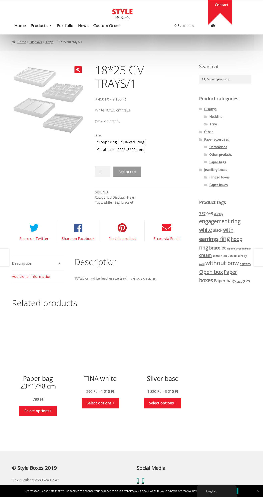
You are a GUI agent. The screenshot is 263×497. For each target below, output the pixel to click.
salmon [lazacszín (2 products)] (217, 256)
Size (98, 135)
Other (208, 132)
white (108, 202)
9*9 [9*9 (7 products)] (209, 213)
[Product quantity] (102, 172)
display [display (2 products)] (218, 214)
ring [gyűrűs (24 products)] (224, 239)
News (83, 25)
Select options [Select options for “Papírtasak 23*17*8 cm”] (36, 410)
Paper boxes (218, 185)
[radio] (107, 142)
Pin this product (122, 238)
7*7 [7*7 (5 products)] (202, 213)
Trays (49, 42)
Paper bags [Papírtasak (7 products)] (225, 280)
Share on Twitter (34, 238)
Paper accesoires (216, 139)
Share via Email (167, 238)
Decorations (218, 147)
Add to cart (127, 171)
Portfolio (65, 25)
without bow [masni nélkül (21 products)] (222, 263)
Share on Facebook (78, 238)
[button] (78, 69)
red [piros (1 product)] (238, 281)
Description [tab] (22, 263)
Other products (220, 154)
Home (20, 25)
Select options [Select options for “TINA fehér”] (99, 403)
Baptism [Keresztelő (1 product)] (230, 248)
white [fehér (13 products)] (205, 229)
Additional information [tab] (31, 276)
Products (39, 25)
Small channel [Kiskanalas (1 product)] (243, 248)
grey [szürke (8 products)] (245, 280)
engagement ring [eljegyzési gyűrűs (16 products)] (219, 221)
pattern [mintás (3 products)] (245, 264)
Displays (36, 42)
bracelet (127, 202)
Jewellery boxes (215, 170)
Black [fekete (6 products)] (217, 230)
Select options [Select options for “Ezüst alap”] (161, 403)
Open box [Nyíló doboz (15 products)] (211, 271)
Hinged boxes (219, 177)
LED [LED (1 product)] (225, 256)
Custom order (106, 25)
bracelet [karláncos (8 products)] (217, 248)
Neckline (215, 116)
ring (116, 202)
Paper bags (217, 162)
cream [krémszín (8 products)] (205, 255)
